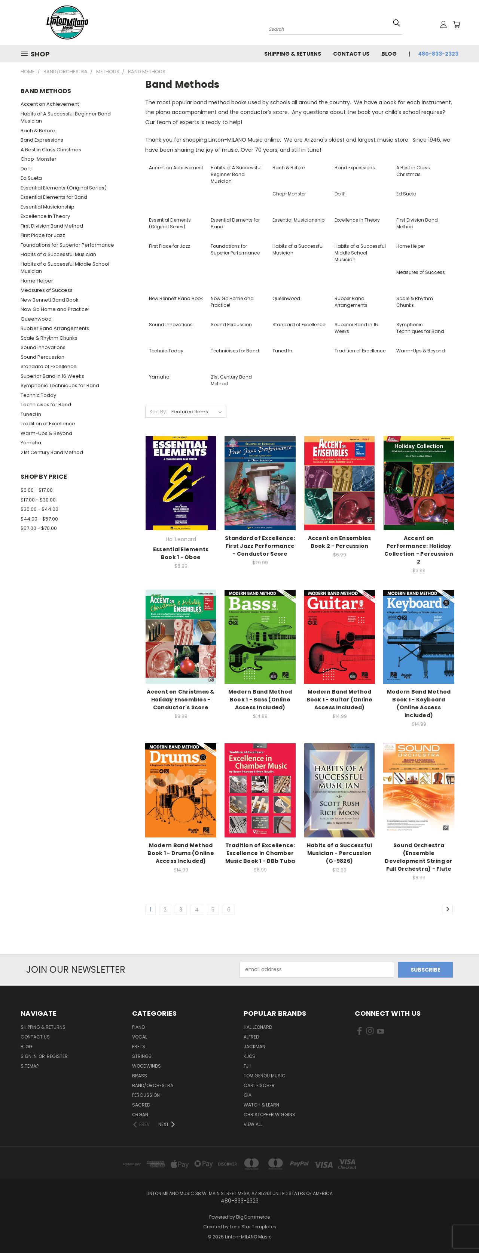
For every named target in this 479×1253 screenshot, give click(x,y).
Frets (138, 1046)
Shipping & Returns (292, 54)
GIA (247, 1095)
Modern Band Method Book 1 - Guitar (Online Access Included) (339, 699)
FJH (247, 1066)
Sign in (29, 1056)
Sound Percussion (42, 357)
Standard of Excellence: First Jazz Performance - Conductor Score (260, 546)
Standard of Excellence (49, 366)
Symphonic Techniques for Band (60, 385)
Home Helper (37, 280)
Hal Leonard (258, 1027)
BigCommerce (253, 1217)
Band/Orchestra (152, 1085)
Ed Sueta (31, 178)
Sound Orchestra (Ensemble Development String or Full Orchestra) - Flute (418, 857)
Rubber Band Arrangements (55, 328)
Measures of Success (47, 290)
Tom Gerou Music (265, 1076)
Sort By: (158, 411)
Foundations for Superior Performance (67, 245)
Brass (139, 1076)
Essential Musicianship (47, 206)
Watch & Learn (261, 1105)
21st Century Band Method (52, 452)
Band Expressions (42, 139)
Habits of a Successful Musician (58, 254)
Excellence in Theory (45, 216)
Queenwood (36, 318)
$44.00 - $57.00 (39, 518)
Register (57, 1056)
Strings (142, 1056)
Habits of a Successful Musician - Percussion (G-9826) (339, 853)
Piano (138, 1027)
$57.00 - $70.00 (39, 528)
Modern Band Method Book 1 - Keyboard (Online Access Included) (419, 703)
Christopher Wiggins (269, 1114)
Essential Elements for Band (54, 197)
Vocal (139, 1037)
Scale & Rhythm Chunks (49, 338)
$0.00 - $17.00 (37, 490)
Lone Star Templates (253, 1226)
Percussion (146, 1095)
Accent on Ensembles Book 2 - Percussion (339, 542)
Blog (389, 54)
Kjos (249, 1056)
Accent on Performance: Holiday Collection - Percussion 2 (418, 549)
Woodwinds (146, 1066)
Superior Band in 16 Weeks (52, 376)
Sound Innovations (43, 347)
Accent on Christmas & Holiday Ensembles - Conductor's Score (180, 699)
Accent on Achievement (50, 104)
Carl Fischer (259, 1085)
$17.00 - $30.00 (38, 499)
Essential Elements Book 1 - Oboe (181, 553)
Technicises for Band (46, 404)
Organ (140, 1114)
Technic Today (38, 395)
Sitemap (30, 1066)
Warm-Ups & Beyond (46, 433)
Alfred (251, 1037)
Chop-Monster (39, 159)
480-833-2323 (438, 54)
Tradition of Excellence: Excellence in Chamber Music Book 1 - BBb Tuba (260, 853)
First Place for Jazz (43, 235)
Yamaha (31, 442)
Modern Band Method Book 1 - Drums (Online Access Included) (180, 853)
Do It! (27, 168)
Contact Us (351, 54)
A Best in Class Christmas (51, 149)
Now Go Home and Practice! (55, 309)
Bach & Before (38, 130)
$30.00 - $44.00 (39, 509)
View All (253, 1124)
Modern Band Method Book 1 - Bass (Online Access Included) (260, 699)
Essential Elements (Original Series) (64, 187)
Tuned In (31, 414)
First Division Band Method (52, 225)
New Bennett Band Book (50, 299)
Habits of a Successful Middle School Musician (65, 267)
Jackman (254, 1046)
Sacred (141, 1105)
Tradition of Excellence (48, 423)
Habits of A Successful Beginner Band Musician (66, 117)
